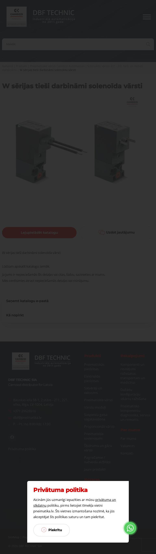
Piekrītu (51, 529)
